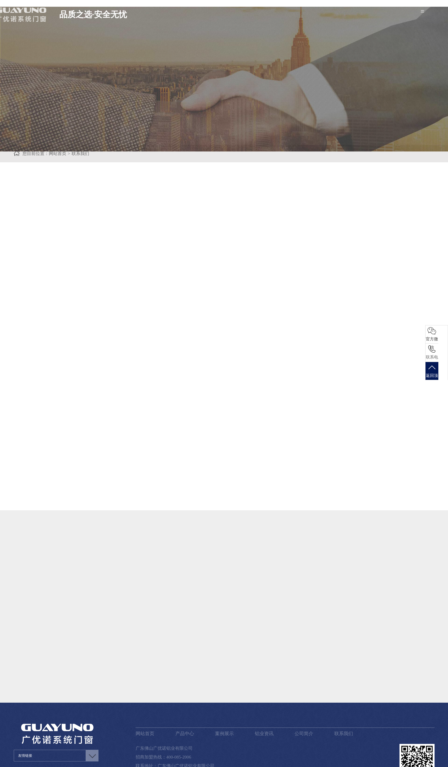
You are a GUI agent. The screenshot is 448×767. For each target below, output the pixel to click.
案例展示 (224, 707)
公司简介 (304, 707)
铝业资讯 (264, 707)
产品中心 (184, 707)
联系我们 (343, 707)
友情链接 (25, 729)
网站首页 (145, 707)
